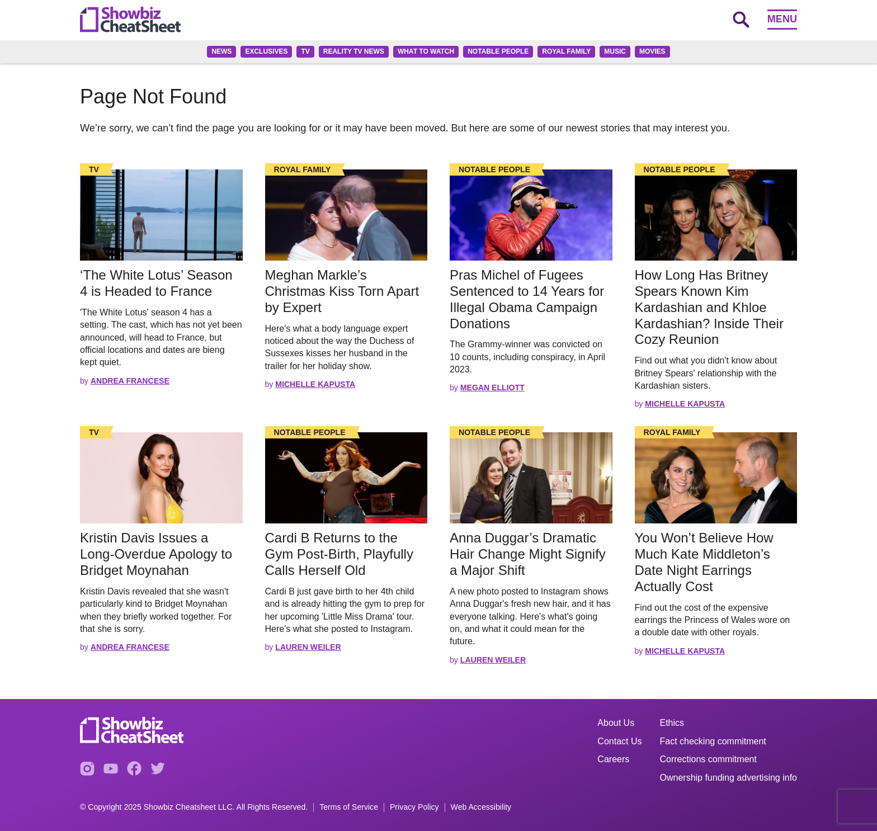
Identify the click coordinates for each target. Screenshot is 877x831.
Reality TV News (353, 51)
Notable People (498, 51)
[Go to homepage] (130, 19)
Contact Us (619, 741)
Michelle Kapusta (315, 384)
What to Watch (426, 51)
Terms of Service (348, 807)
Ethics (672, 723)
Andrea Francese (130, 380)
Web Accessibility (481, 807)
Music (615, 51)
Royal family (566, 51)
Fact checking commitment (713, 741)
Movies (652, 51)
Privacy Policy (414, 807)
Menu (782, 19)
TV (305, 51)
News (221, 51)
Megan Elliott (492, 387)
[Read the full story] (161, 215)
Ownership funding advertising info (728, 777)
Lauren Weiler (308, 647)
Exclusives (266, 51)
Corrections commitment (708, 759)
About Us (615, 723)
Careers (613, 759)
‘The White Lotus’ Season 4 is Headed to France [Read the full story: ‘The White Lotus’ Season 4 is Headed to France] (156, 283)
